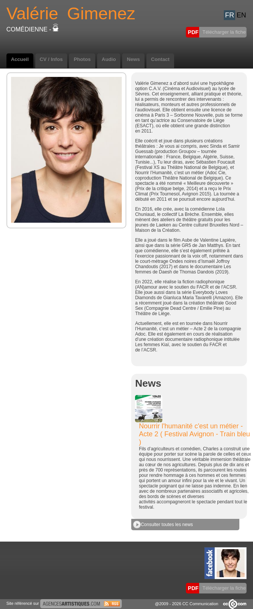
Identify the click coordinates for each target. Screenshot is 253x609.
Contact (160, 59)
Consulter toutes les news (163, 524)
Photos (82, 59)
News (133, 59)
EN (241, 15)
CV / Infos (51, 59)
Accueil (20, 59)
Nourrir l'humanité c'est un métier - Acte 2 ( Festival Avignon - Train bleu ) (194, 434)
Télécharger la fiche (223, 32)
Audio (109, 59)
